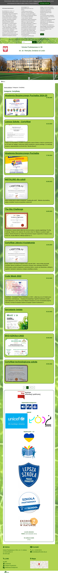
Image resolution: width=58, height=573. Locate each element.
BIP (5, 561)
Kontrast (37, 39)
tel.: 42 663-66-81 (36, 550)
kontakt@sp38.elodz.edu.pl (38, 552)
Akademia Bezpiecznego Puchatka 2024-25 (26, 95)
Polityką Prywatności (38, 1)
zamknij (42, 34)
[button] (2, 67)
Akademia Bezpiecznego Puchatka (22, 153)
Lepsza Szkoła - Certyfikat (18, 121)
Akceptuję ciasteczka (44, 3)
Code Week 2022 (13, 276)
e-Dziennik (7, 563)
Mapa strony (17, 39)
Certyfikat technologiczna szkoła (21, 362)
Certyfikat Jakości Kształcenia (20, 242)
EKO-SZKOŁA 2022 (14, 335)
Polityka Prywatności (9, 565)
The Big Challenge (14, 209)
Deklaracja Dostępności (10, 567)
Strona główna (12, 39)
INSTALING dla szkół (15, 179)
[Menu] (29, 81)
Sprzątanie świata (13, 309)
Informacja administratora (44, 39)
